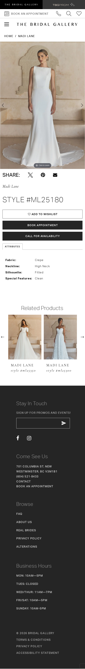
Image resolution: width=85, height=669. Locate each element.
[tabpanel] (42, 105)
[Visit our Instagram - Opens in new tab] (29, 439)
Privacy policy (29, 647)
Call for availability (42, 236)
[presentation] (25, 337)
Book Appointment (43, 225)
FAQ (19, 514)
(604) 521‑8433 (27, 477)
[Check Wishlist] (79, 13)
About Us (24, 522)
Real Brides (26, 530)
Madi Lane (26, 36)
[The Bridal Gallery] (47, 24)
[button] (6, 24)
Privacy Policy (29, 539)
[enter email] (43, 423)
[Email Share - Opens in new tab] (55, 175)
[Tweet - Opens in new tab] (30, 175)
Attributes (12, 246)
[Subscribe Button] (64, 423)
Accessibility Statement (37, 653)
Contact (23, 482)
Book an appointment (34, 487)
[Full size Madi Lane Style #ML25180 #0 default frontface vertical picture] (42, 105)
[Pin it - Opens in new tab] (43, 175)
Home (8, 36)
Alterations (26, 547)
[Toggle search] (69, 13)
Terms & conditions (33, 640)
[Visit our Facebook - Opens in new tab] (17, 439)
